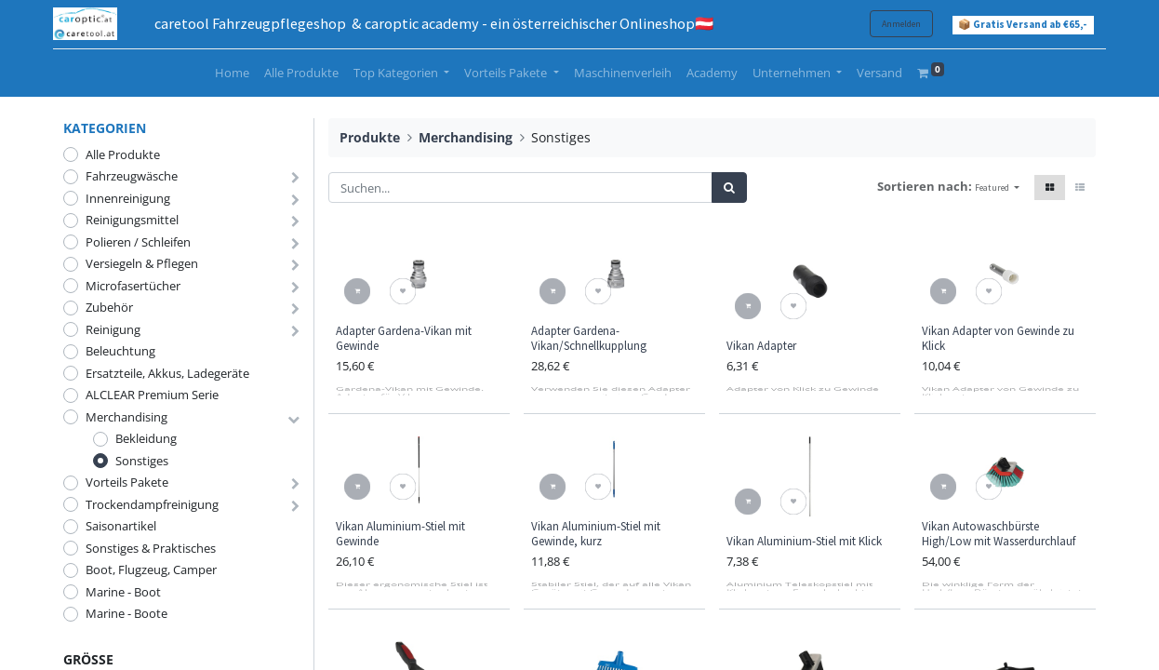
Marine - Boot (123, 591)
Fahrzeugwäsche (132, 176)
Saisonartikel (121, 525)
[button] (997, 187)
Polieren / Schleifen (138, 242)
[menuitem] (232, 73)
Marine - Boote (126, 613)
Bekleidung (146, 438)
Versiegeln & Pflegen (142, 263)
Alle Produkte (123, 154)
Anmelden (891, 24)
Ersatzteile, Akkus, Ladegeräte (167, 373)
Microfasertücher (133, 285)
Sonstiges (141, 460)
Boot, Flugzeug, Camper (151, 569)
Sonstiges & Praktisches (151, 548)
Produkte (370, 137)
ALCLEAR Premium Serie (152, 394)
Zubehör (109, 307)
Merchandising (126, 417)
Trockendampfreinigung (152, 504)
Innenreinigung (128, 198)
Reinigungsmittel (132, 219)
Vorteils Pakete (127, 482)
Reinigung (113, 329)
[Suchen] (729, 188)
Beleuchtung (120, 350)
